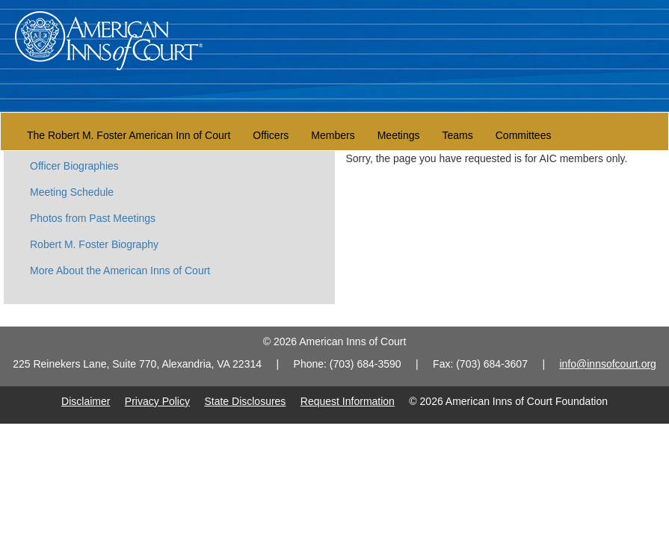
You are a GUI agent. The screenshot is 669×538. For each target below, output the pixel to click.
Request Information (347, 401)
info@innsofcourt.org (607, 364)
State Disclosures (245, 401)
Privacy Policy (157, 401)
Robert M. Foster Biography (94, 244)
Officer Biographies (74, 166)
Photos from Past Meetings (92, 218)
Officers (271, 135)
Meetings (398, 135)
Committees (524, 135)
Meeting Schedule (72, 192)
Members (332, 135)
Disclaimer (85, 401)
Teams (458, 135)
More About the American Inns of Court (120, 270)
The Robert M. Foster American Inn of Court (128, 135)
